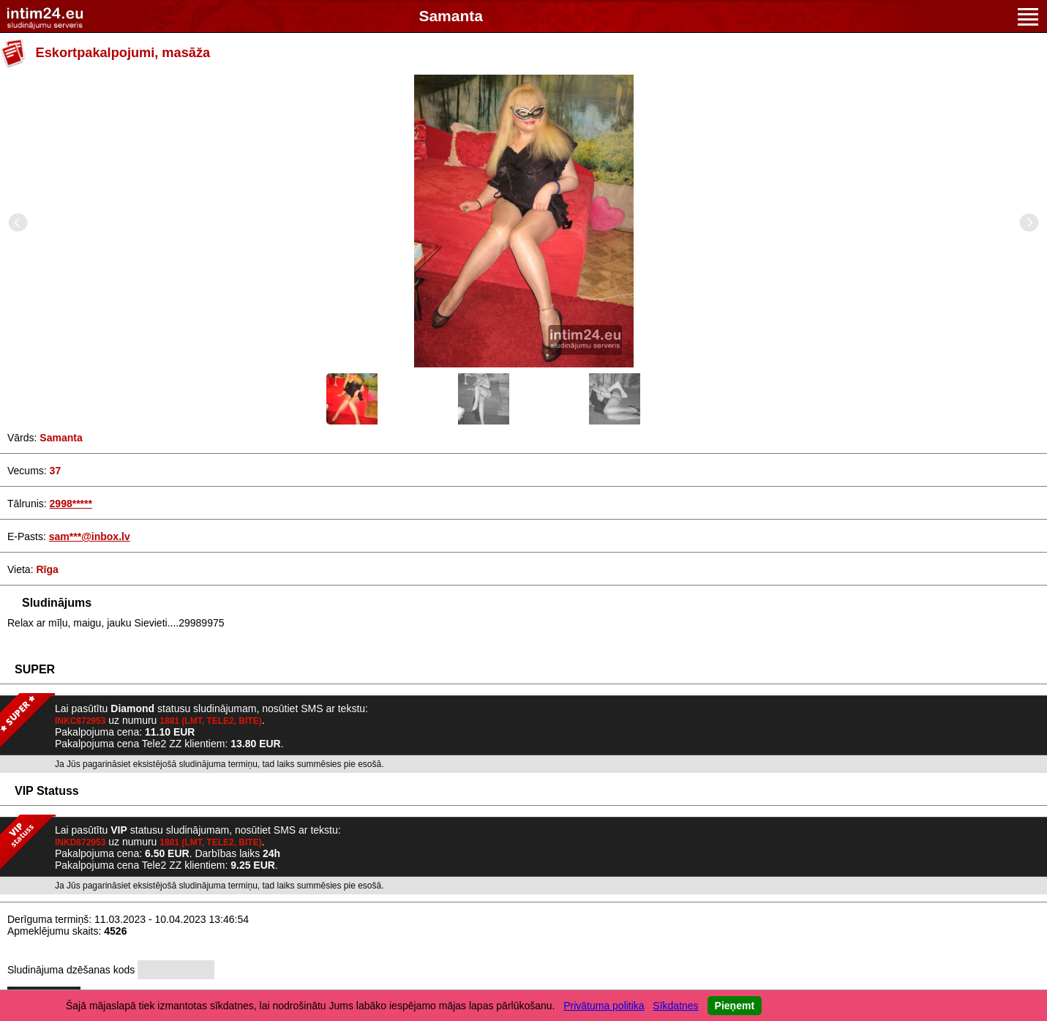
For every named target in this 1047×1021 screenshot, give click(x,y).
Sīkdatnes (675, 1005)
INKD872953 (80, 842)
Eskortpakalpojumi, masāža (123, 52)
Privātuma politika (604, 1005)
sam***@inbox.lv (89, 536)
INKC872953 (80, 721)
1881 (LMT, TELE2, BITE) (210, 721)
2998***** (71, 503)
